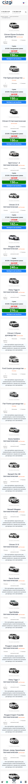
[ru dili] (24, 2)
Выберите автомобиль (14, 59)
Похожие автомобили (14, 30)
